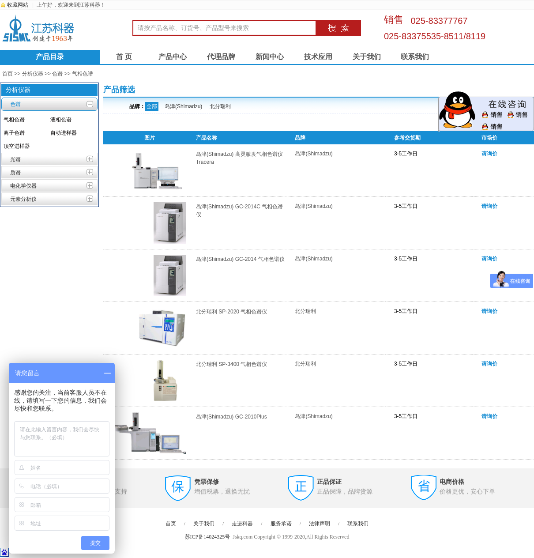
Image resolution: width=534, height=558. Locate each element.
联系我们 (415, 56)
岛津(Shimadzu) (183, 106)
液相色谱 (60, 120)
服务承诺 (281, 523)
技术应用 (318, 56)
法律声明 (319, 523)
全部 (152, 106)
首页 (7, 74)
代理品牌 (221, 56)
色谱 (57, 74)
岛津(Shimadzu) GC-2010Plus (231, 417)
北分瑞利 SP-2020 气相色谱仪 (231, 312)
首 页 (124, 56)
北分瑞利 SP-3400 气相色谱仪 (231, 364)
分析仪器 (32, 74)
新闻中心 (270, 56)
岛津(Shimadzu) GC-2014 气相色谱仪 (240, 259)
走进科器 (242, 523)
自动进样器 (63, 133)
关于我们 (367, 56)
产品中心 (172, 56)
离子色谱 (14, 133)
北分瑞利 (220, 106)
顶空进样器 (17, 146)
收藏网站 (17, 5)
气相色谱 (82, 74)
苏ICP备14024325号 (207, 537)
